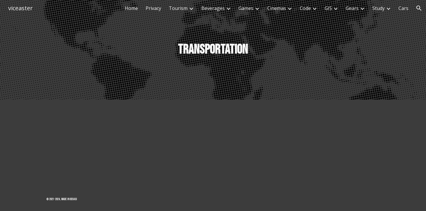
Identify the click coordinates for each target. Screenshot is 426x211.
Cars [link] (403, 8)
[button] (419, 8)
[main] (213, 50)
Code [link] (305, 8)
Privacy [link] (153, 8)
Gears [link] (352, 8)
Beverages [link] (213, 8)
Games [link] (245, 8)
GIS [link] (328, 8)
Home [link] (131, 8)
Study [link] (378, 8)
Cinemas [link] (276, 8)
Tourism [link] (178, 8)
